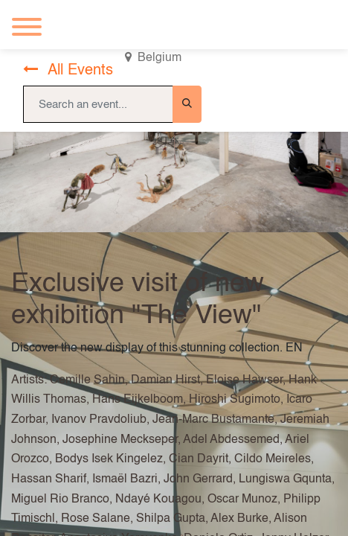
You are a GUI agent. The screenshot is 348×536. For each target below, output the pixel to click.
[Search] (187, 104)
